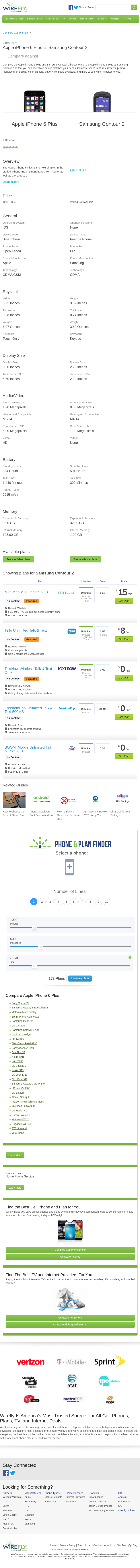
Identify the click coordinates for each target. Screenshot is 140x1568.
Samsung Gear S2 (22, 1021)
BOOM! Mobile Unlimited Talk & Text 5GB (28, 749)
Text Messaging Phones (100, 1510)
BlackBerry (30, 1501)
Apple (27, 1497)
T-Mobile (7, 1510)
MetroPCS (8, 1523)
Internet (72, 19)
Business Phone (34, 19)
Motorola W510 (20, 1119)
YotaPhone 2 (19, 1132)
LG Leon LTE (19, 1074)
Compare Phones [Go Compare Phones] (70, 1256)
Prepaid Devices (96, 1501)
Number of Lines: (70, 891)
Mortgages (115, 19)
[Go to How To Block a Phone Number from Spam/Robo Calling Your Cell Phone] (68, 800)
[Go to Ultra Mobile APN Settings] (121, 800)
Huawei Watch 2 (21, 1115)
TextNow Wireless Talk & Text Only (28, 670)
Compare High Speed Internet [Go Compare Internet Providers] (70, 1324)
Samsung (29, 1523)
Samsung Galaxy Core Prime (28, 1083)
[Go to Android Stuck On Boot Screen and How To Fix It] (41, 800)
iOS (119, 1505)
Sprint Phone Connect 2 (25, 1016)
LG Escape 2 (19, 1065)
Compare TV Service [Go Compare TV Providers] (70, 1317)
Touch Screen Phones (99, 1505)
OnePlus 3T (18, 1052)
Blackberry (122, 1501)
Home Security (86, 19)
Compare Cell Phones (15, 32)
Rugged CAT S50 (21, 1124)
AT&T (6, 1501)
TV (63, 19)
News (82, 7)
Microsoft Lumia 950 (23, 1106)
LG (25, 1510)
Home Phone (52, 19)
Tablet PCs (50, 1501)
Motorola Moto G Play (24, 1012)
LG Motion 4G (20, 1110)
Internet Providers (74, 1497)
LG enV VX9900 (21, 1088)
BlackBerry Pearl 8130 (24, 1043)
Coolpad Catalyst (21, 1034)
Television (70, 1501)
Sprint (6, 1505)
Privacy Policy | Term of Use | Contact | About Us (87, 1544)
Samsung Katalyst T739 (25, 1029)
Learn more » (11, 181)
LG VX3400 (18, 1025)
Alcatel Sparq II (20, 1097)
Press (91, 7)
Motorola (29, 1514)
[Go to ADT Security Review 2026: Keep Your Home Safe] (94, 800)
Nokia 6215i (18, 1056)
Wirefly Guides (125, 1510)
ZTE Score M (19, 1128)
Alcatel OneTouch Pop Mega (28, 1101)
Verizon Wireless (11, 1497)
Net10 (6, 1519)
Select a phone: (72, 853)
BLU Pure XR (19, 1079)
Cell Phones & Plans (14, 19)
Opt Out (132, 1545)
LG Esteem (18, 1092)
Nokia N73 (18, 1070)
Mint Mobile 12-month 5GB (26, 592)
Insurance (102, 19)
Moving (128, 19)
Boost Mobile (9, 1527)
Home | (54, 1544)
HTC (26, 1505)
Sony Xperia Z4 (20, 1003)
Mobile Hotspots (52, 1497)
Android (121, 1497)
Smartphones (95, 1497)
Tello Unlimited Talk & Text (26, 630)
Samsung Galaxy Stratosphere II (30, 1007)
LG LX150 (17, 1061)
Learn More (15, 1155)
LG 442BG (18, 1039)
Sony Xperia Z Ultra (23, 1047)
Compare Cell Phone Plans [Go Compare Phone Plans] (70, 1249)
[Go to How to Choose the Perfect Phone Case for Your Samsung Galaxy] (14, 800)
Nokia (27, 1519)
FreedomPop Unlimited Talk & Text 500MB (29, 709)
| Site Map (121, 1544)
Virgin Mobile (9, 1514)
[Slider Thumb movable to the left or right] (34, 928)
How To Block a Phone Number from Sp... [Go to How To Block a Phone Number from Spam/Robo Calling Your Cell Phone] (68, 815)
